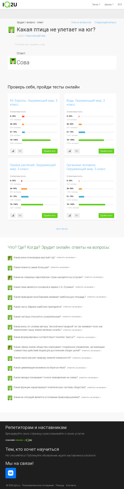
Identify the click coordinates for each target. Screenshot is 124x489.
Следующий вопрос (105, 22)
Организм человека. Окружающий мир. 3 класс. (86, 167)
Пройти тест (50, 151)
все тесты (62, 228)
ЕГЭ (120, 4)
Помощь (60, 485)
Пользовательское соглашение (38, 485)
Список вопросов (81, 22)
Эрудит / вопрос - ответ (30, 22)
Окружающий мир (35, 35)
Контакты (71, 485)
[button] (96, 4)
